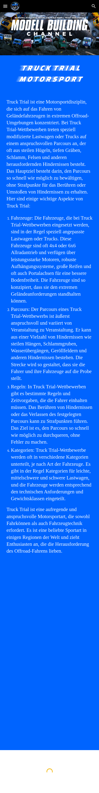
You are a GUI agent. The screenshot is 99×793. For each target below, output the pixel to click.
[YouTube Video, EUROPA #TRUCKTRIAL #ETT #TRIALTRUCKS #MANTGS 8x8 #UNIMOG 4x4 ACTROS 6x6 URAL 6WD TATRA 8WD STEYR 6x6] (49, 596)
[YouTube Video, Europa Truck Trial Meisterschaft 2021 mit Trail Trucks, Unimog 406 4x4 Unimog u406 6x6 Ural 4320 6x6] (49, 719)
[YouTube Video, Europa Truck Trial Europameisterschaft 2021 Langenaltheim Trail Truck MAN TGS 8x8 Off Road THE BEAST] (49, 657)
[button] (5, 6)
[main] (49, 73)
